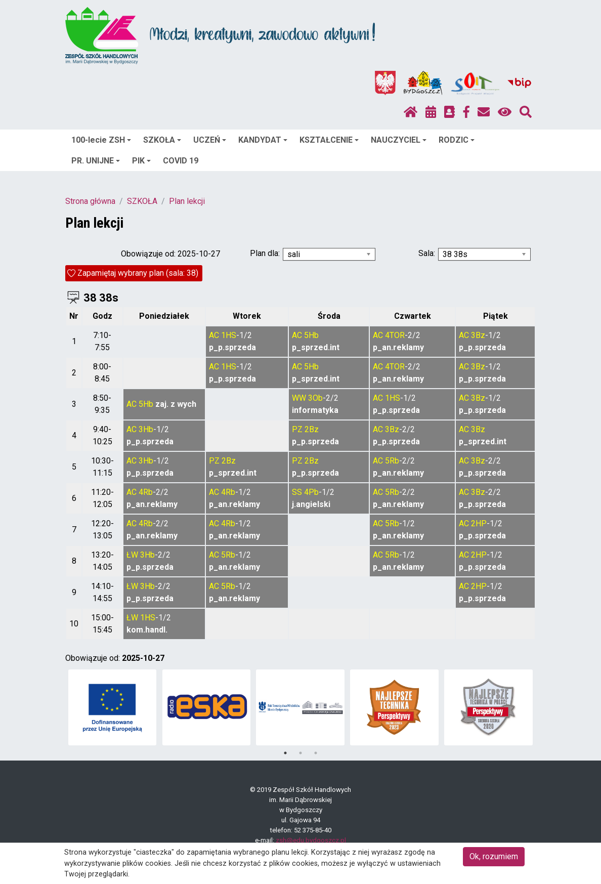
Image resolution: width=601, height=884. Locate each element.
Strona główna (90, 201)
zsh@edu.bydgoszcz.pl (311, 840)
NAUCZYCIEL (398, 140)
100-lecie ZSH (101, 140)
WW (299, 398)
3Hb (146, 429)
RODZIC (457, 140)
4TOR (395, 335)
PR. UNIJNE (95, 160)
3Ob (315, 398)
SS (297, 492)
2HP (479, 523)
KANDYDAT (262, 140)
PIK (141, 160)
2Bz (312, 429)
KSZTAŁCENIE (329, 140)
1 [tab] (285, 753)
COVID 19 (180, 160)
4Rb (146, 492)
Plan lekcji (187, 201)
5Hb (311, 335)
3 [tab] (316, 753)
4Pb (311, 492)
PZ (297, 429)
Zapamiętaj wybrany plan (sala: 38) (137, 273)
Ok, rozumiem (493, 856)
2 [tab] (300, 753)
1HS (228, 335)
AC (214, 335)
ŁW (132, 555)
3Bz (478, 335)
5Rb (392, 461)
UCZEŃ (209, 140)
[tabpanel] (112, 707)
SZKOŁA (162, 140)
